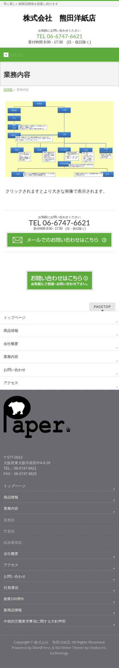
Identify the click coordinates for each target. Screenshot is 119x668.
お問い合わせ (14, 370)
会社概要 (11, 344)
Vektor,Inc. (98, 648)
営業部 (9, 531)
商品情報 (11, 331)
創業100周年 (14, 599)
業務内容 (11, 357)
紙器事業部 (13, 542)
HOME (8, 89)
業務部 (9, 520)
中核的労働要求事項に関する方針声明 (34, 621)
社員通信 (11, 587)
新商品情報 (13, 610)
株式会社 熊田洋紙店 (59, 18)
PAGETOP (102, 307)
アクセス (11, 383)
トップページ (14, 317)
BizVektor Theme (69, 648)
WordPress (41, 648)
